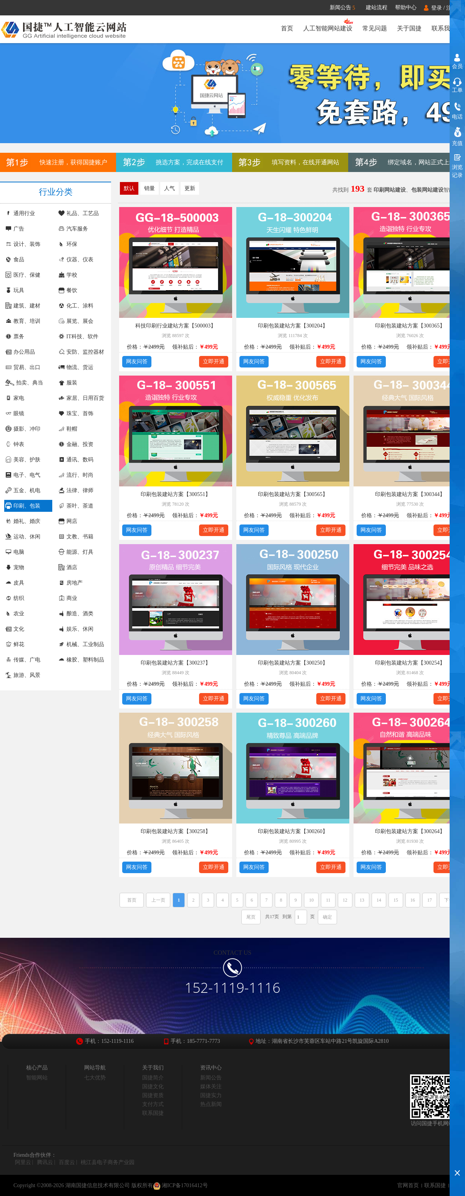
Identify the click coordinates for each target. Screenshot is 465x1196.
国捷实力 (211, 1095)
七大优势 (95, 1078)
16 (412, 900)
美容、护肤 (22, 460)
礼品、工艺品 (78, 213)
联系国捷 (153, 1113)
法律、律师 (75, 490)
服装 (67, 383)
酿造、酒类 (75, 614)
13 (362, 900)
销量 (149, 188)
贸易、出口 (22, 367)
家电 (14, 398)
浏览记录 (457, 171)
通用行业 (20, 213)
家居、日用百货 (81, 398)
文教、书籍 (75, 537)
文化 (14, 629)
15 (396, 900)
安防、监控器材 (81, 352)
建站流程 (376, 7)
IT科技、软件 (78, 336)
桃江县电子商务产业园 (108, 1162)
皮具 (14, 583)
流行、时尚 (75, 475)
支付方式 (153, 1104)
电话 (457, 117)
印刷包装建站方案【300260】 (293, 831)
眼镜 (14, 413)
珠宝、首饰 (75, 413)
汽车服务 (73, 229)
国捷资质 (153, 1095)
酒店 (67, 567)
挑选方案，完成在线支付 (189, 162)
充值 (457, 143)
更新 (189, 188)
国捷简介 (153, 1078)
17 (429, 900)
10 (311, 900)
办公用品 (20, 352)
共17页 (272, 916)
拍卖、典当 (24, 383)
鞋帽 (67, 429)
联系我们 (444, 28)
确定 (327, 917)
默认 (129, 188)
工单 (457, 90)
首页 (287, 28)
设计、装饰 (22, 244)
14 (379, 900)
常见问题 (374, 28)
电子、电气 (22, 475)
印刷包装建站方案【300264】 (410, 831)
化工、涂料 (75, 306)
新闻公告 (346, 8)
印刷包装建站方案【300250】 (293, 663)
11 (328, 900)
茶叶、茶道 (75, 506)
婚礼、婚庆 (22, 521)
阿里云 (23, 1162)
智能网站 (37, 1078)
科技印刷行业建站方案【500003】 (175, 326)
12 (345, 900)
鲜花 (14, 644)
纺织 (14, 598)
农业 (14, 614)
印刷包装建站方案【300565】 (293, 494)
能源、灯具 (75, 552)
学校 (67, 275)
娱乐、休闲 (75, 629)
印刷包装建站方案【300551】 (176, 494)
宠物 (14, 567)
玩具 (14, 290)
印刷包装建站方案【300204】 (293, 326)
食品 (14, 260)
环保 (67, 244)
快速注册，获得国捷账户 (73, 162)
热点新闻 (211, 1104)
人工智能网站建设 (327, 28)
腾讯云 (45, 1162)
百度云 (67, 1162)
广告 (14, 229)
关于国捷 (409, 28)
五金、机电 (22, 490)
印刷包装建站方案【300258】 (176, 831)
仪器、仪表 (75, 260)
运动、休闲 (22, 537)
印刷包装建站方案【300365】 (410, 326)
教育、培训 (22, 321)
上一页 (158, 900)
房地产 (70, 583)
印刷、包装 (22, 506)
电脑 (14, 552)
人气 (169, 188)
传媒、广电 (22, 660)
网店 (67, 521)
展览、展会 (75, 321)
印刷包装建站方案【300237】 (176, 663)
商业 (67, 598)
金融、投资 (75, 444)
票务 (14, 336)
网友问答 (137, 361)
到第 (287, 916)
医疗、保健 (22, 275)
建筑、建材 (22, 306)
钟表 (14, 444)
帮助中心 (406, 7)
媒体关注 (211, 1086)
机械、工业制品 (81, 644)
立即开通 (213, 361)
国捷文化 (153, 1086)
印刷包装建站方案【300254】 (410, 663)
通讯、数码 (75, 460)
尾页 (251, 917)
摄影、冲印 (22, 429)
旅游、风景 (22, 675)
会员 (457, 66)
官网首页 (408, 1185)
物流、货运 (75, 367)
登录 (436, 8)
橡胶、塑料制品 (81, 660)
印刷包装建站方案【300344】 (410, 494)
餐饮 (67, 290)
